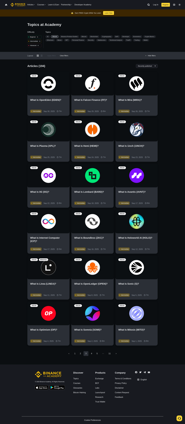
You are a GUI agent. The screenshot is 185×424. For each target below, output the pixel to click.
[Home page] (17, 5)
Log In (155, 5)
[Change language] (174, 5)
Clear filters (64, 56)
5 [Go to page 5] (97, 354)
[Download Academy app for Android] (57, 387)
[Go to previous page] (69, 353)
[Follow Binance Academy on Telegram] (144, 372)
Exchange (99, 379)
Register (166, 5)
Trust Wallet (100, 402)
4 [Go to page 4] (91, 354)
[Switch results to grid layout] (38, 56)
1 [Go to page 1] (74, 354)
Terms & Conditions (123, 379)
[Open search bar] (148, 5)
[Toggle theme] (179, 4)
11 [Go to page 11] (110, 354)
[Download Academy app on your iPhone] (41, 387)
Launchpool (100, 393)
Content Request (122, 393)
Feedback (119, 397)
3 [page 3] (85, 354)
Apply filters (51, 56)
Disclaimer (119, 388)
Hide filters (150, 55)
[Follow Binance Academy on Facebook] (136, 372)
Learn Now (109, 13)
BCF (97, 383)
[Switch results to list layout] (41, 56)
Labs (97, 388)
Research (99, 397)
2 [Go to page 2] (80, 354)
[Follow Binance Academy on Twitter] (140, 372)
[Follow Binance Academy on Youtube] (149, 372)
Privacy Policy (121, 383)
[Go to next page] (116, 353)
